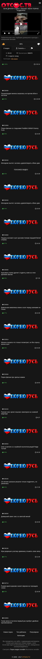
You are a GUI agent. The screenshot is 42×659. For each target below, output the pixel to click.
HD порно (14, 59)
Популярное (34, 632)
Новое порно (8, 632)
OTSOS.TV (26, 657)
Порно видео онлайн (17, 649)
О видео (6, 48)
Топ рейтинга (21, 632)
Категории (21, 635)
